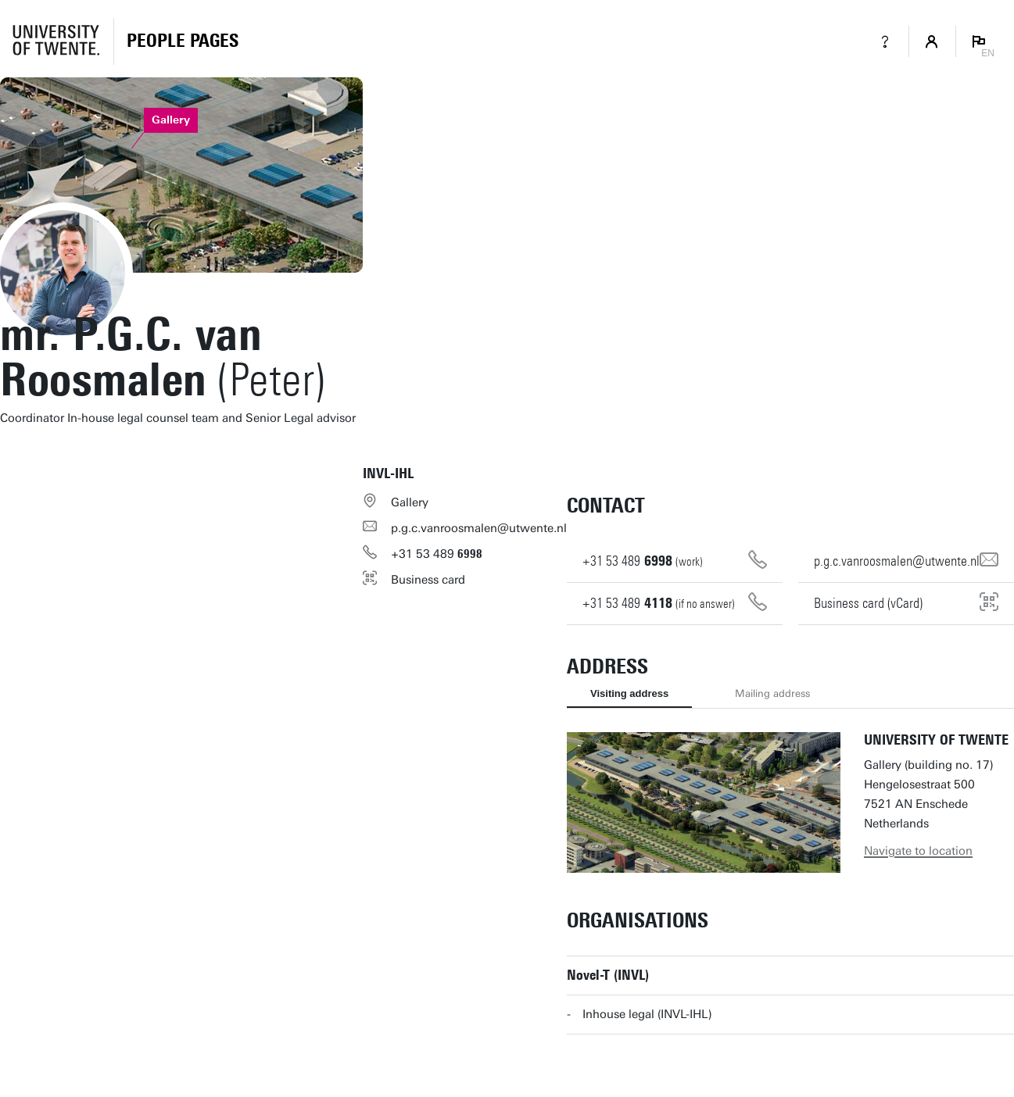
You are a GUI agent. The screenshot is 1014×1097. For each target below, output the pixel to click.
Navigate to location (918, 851)
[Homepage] (182, 41)
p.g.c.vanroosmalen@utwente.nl (479, 528)
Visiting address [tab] (629, 693)
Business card (428, 580)
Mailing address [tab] (772, 693)
